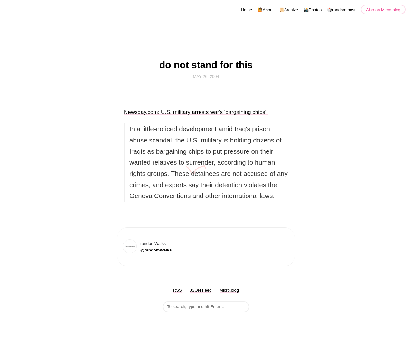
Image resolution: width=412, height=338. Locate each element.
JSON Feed (200, 290)
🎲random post (341, 9)
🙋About (266, 9)
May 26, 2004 (206, 76)
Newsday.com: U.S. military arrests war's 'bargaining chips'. (196, 112)
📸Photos (313, 9)
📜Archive (288, 9)
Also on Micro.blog (383, 9)
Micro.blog (229, 290)
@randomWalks (156, 250)
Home (244, 9)
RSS (177, 290)
